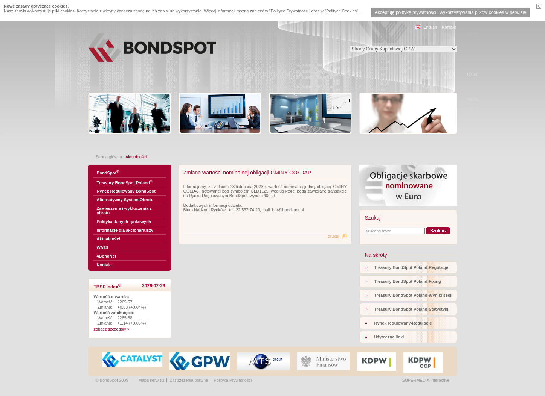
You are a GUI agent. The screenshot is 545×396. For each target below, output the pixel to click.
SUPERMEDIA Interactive (426, 380)
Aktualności (108, 239)
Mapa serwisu (151, 380)
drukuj (333, 236)
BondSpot (108, 172)
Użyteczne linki (389, 337)
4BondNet (106, 256)
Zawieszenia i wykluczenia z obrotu (124, 210)
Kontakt (449, 27)
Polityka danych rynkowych (124, 221)
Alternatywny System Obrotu (125, 199)
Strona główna (109, 157)
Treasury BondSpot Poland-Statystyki (411, 309)
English (430, 27)
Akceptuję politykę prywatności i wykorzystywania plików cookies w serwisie (450, 12)
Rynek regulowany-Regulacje (403, 323)
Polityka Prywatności (233, 380)
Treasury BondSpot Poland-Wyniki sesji (413, 295)
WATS (102, 247)
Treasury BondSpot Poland (125, 182)
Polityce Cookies (341, 11)
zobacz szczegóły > (112, 329)
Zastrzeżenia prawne (188, 380)
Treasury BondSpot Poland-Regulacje (411, 267)
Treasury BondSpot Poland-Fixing (407, 281)
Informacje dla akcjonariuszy (125, 230)
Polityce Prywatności (290, 11)
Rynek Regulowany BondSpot (126, 191)
